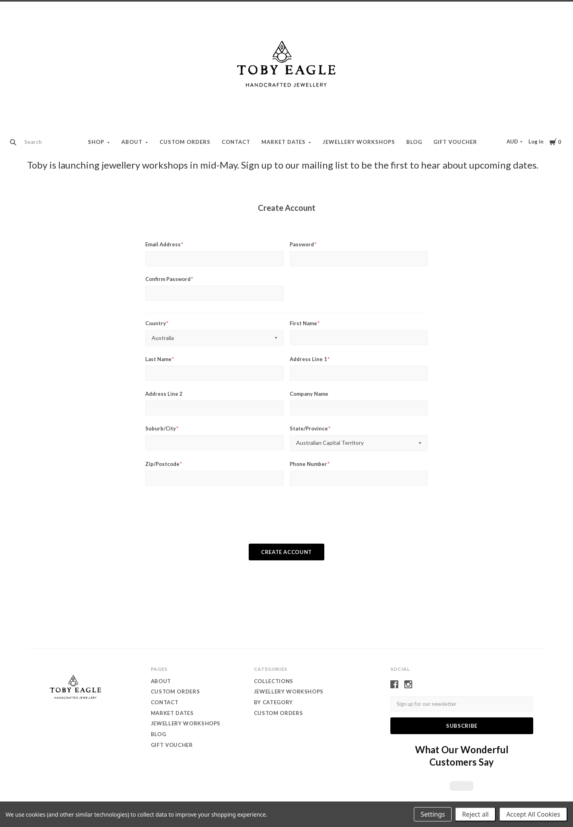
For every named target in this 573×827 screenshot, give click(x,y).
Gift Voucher (455, 142)
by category (273, 702)
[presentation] (286, 519)
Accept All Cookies (533, 814)
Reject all (475, 814)
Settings (433, 814)
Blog (414, 142)
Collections (273, 681)
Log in (536, 141)
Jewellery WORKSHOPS (289, 691)
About (131, 142)
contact (236, 142)
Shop (96, 142)
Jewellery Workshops (359, 142)
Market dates (283, 142)
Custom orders (185, 142)
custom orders (278, 713)
